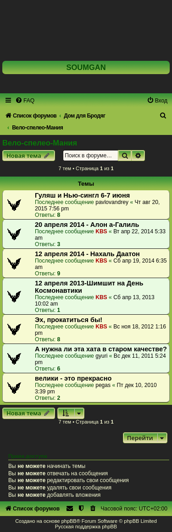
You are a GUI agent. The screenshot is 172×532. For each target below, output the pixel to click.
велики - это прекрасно (73, 378)
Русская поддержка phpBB (86, 526)
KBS (101, 231)
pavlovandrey (111, 202)
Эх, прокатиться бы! (68, 319)
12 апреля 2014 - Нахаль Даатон (87, 254)
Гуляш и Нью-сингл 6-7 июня (82, 195)
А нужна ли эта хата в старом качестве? (101, 349)
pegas (103, 385)
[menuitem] (24, 100)
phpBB (69, 521)
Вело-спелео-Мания (39, 143)
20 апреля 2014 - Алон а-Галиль (87, 224)
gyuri (101, 356)
